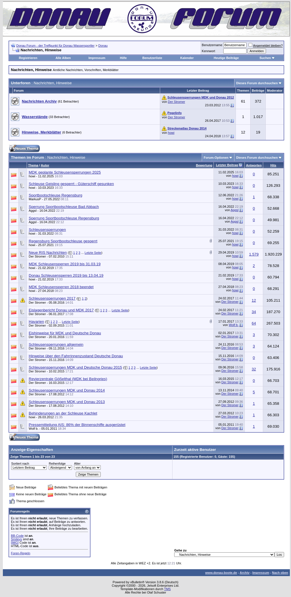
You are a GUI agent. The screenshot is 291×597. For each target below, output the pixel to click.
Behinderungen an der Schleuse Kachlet (63, 413)
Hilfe (123, 58)
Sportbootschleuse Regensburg (55, 195)
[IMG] (15, 542)
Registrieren (28, 58)
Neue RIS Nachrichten (48, 252)
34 (254, 312)
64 (254, 323)
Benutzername (212, 45)
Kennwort (208, 51)
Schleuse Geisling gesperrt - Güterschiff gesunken (71, 184)
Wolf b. (233, 325)
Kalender (187, 58)
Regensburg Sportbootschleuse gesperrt (63, 241)
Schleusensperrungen (47, 229)
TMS (167, 589)
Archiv (244, 572)
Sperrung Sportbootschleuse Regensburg (64, 218)
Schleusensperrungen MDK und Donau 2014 (67, 390)
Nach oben (280, 572)
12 (254, 300)
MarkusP (35, 199)
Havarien (36, 321)
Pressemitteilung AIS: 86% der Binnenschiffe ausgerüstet (77, 425)
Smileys (16, 539)
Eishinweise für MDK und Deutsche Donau (65, 333)
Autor (45, 165)
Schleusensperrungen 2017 (52, 298)
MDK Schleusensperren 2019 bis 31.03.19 (64, 264)
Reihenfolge (57, 463)
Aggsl (33, 210)
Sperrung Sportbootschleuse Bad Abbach (64, 207)
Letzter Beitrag (227, 165)
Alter (77, 463)
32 (254, 369)
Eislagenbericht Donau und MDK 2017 (61, 310)
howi (171, 132)
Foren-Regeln (20, 553)
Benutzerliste (152, 58)
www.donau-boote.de (221, 572)
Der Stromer (176, 101)
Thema (33, 165)
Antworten (253, 165)
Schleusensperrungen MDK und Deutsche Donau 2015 (75, 367)
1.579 (254, 254)
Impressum (96, 58)
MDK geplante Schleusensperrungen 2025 (65, 172)
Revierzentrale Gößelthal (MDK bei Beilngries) (68, 379)
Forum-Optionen (216, 157)
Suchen (265, 58)
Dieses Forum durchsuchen (257, 83)
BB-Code (17, 535)
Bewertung (204, 165)
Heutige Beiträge (226, 58)
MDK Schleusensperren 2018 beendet (61, 287)
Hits (273, 165)
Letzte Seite (93, 252)
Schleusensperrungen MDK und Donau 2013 (67, 402)
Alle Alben (63, 58)
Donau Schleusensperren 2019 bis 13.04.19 (66, 275)
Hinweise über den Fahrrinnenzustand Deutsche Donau (76, 356)
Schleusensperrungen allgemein (56, 344)
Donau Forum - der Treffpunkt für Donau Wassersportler (55, 45)
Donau (103, 45)
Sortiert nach (20, 463)
